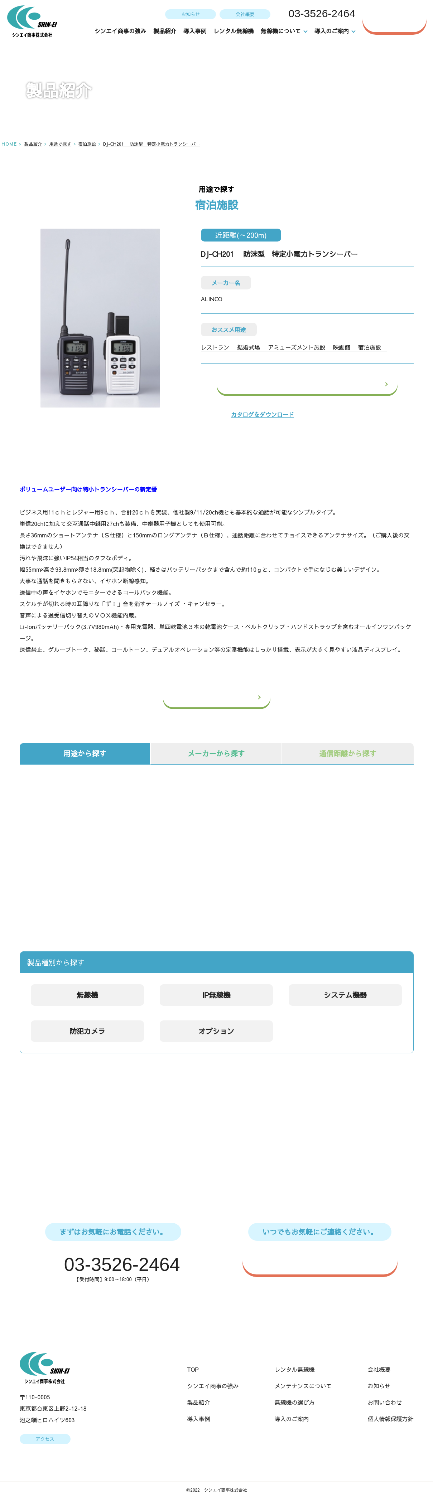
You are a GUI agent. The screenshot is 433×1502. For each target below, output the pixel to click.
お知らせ (190, 14)
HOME (9, 144)
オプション (216, 1031)
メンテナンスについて (303, 1386)
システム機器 (345, 995)
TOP (193, 1370)
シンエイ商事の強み (120, 30)
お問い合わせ (400, 18)
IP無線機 (216, 995)
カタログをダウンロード (262, 414)
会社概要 (244, 14)
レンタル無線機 (234, 30)
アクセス (45, 1439)
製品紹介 (165, 30)
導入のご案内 (292, 1419)
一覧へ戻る (230, 697)
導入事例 (195, 30)
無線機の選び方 (295, 1403)
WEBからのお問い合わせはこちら (323, 1260)
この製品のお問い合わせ (326, 384)
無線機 (87, 995)
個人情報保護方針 (391, 1419)
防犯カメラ (87, 1031)
